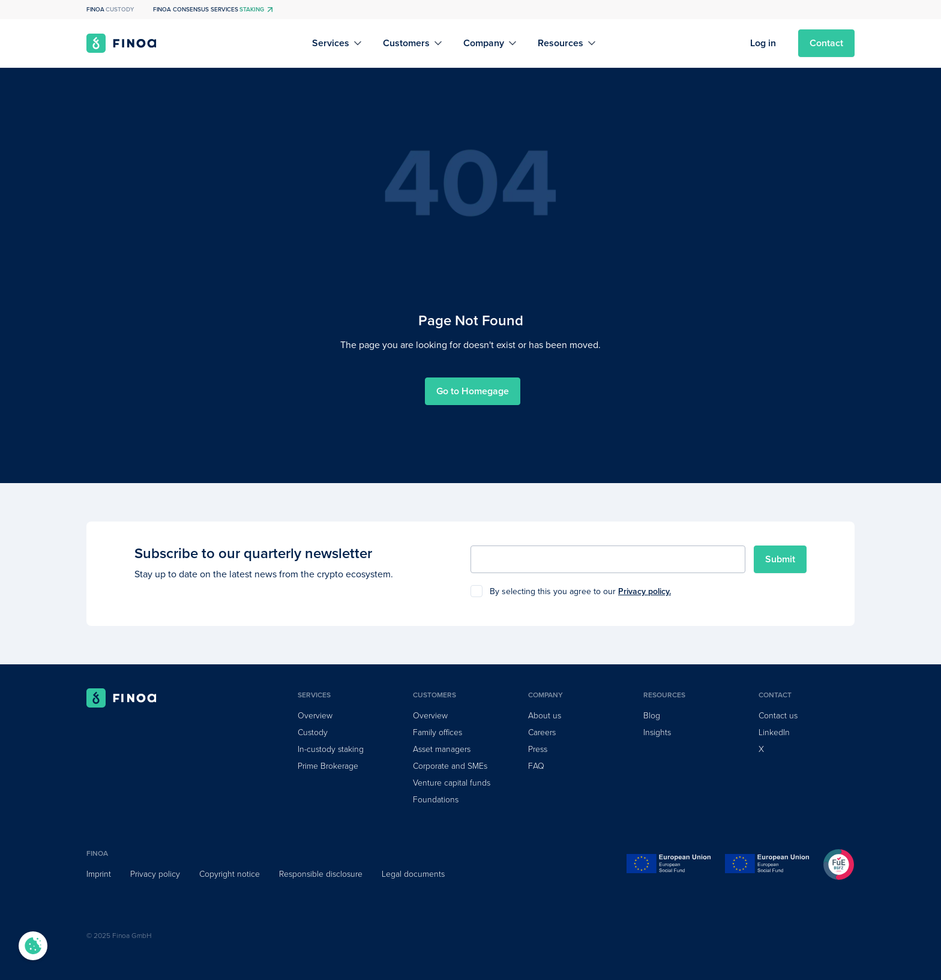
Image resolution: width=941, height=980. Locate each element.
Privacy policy (155, 874)
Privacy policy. (644, 591)
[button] (337, 43)
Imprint (98, 874)
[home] (121, 43)
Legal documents (413, 874)
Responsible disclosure (320, 874)
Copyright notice (229, 874)
